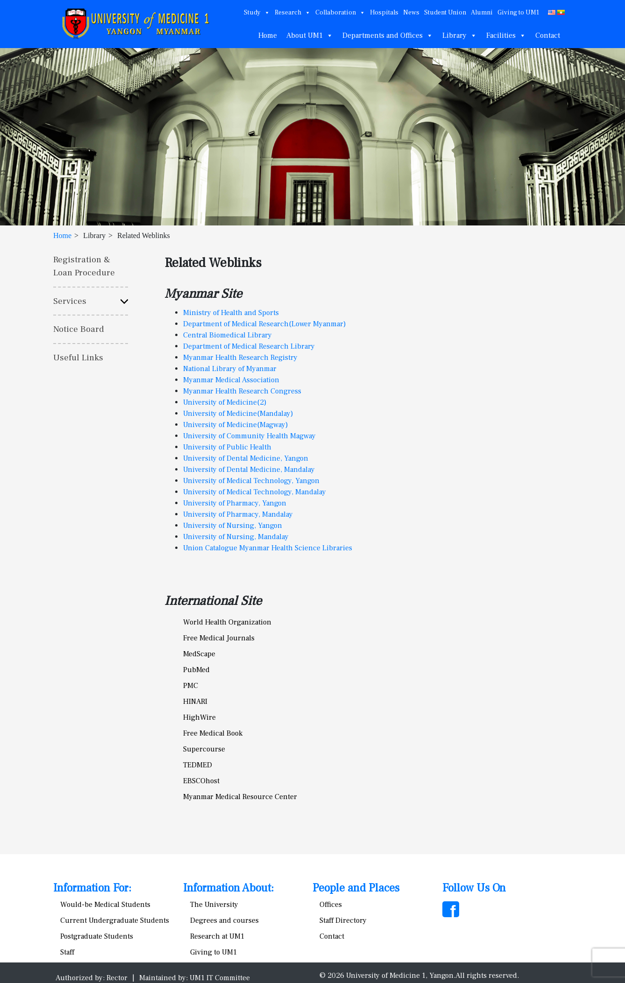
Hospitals (384, 12)
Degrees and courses (224, 920)
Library (459, 35)
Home (267, 35)
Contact (547, 35)
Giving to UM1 (518, 12)
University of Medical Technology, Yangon (251, 480)
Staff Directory (343, 920)
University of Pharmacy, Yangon (234, 503)
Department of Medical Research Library (249, 346)
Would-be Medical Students (105, 904)
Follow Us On (474, 888)
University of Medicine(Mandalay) (238, 413)
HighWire (199, 717)
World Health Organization (227, 622)
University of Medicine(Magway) (235, 424)
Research (293, 12)
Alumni (482, 12)
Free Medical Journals (219, 638)
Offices (331, 904)
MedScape (199, 654)
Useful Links (78, 357)
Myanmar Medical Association (231, 380)
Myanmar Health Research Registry (240, 357)
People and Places (355, 888)
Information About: (228, 888)
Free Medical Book (212, 733)
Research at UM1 (217, 936)
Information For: (92, 888)
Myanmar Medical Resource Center (240, 796)
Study (257, 12)
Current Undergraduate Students (114, 920)
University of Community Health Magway (249, 436)
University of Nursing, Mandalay (236, 536)
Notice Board (78, 329)
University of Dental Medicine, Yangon (245, 458)
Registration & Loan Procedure (84, 266)
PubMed (196, 669)
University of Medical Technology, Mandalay (254, 492)
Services (69, 301)
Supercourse (204, 749)
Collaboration (340, 12)
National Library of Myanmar (230, 368)
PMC (190, 685)
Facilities (506, 35)
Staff (67, 952)
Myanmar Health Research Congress (242, 391)
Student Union (445, 12)
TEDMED (197, 765)
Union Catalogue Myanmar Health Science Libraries (267, 548)
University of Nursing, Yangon (232, 525)
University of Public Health (227, 447)
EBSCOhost (201, 781)
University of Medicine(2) (225, 402)
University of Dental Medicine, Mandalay (249, 469)
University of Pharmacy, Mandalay (238, 514)
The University (214, 904)
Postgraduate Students (96, 936)
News (411, 12)
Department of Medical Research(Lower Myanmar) (264, 324)
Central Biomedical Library (227, 335)
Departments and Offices (387, 35)
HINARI (195, 701)
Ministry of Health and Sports (231, 312)
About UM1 (309, 35)
